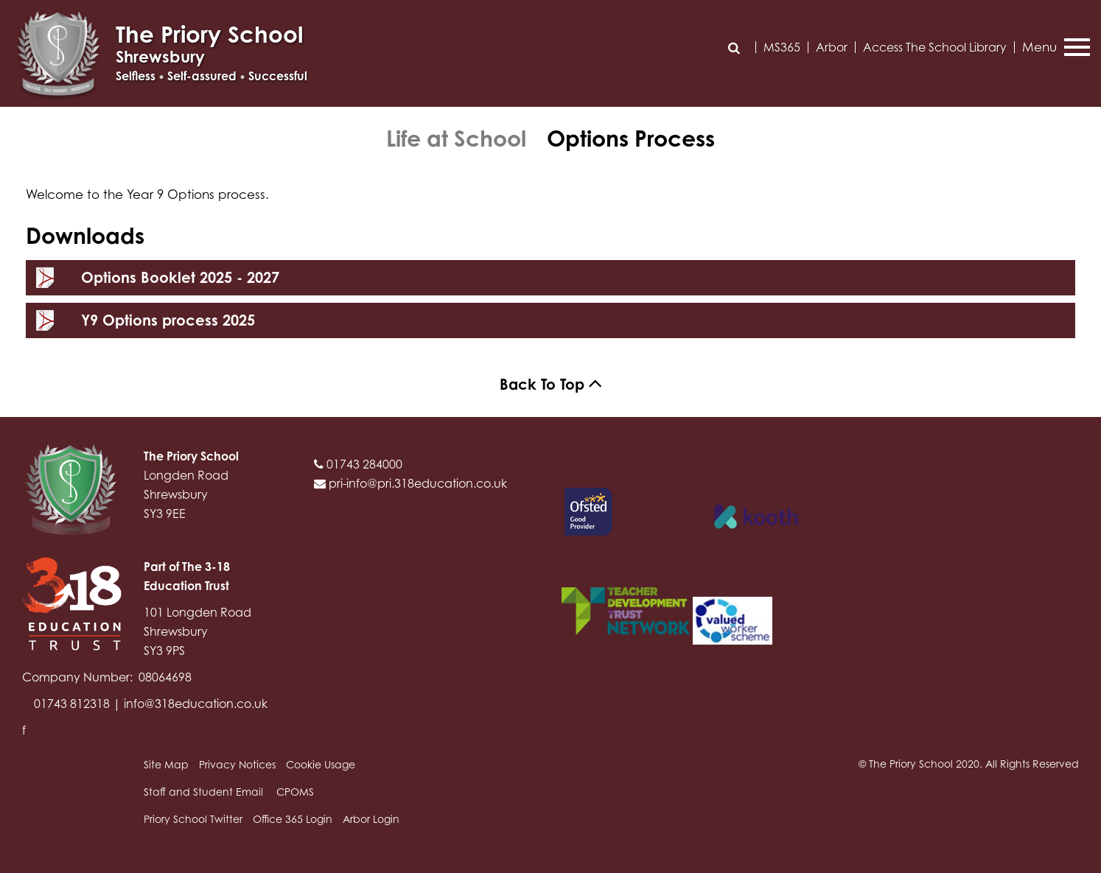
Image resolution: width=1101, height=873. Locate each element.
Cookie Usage (320, 764)
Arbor (831, 47)
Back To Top (551, 384)
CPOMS (295, 791)
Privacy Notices (237, 764)
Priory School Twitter (193, 819)
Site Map (166, 764)
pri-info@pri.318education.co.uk (410, 483)
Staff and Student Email (203, 791)
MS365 (781, 47)
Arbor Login (371, 819)
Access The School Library (935, 47)
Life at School (456, 138)
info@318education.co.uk (196, 703)
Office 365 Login (292, 819)
